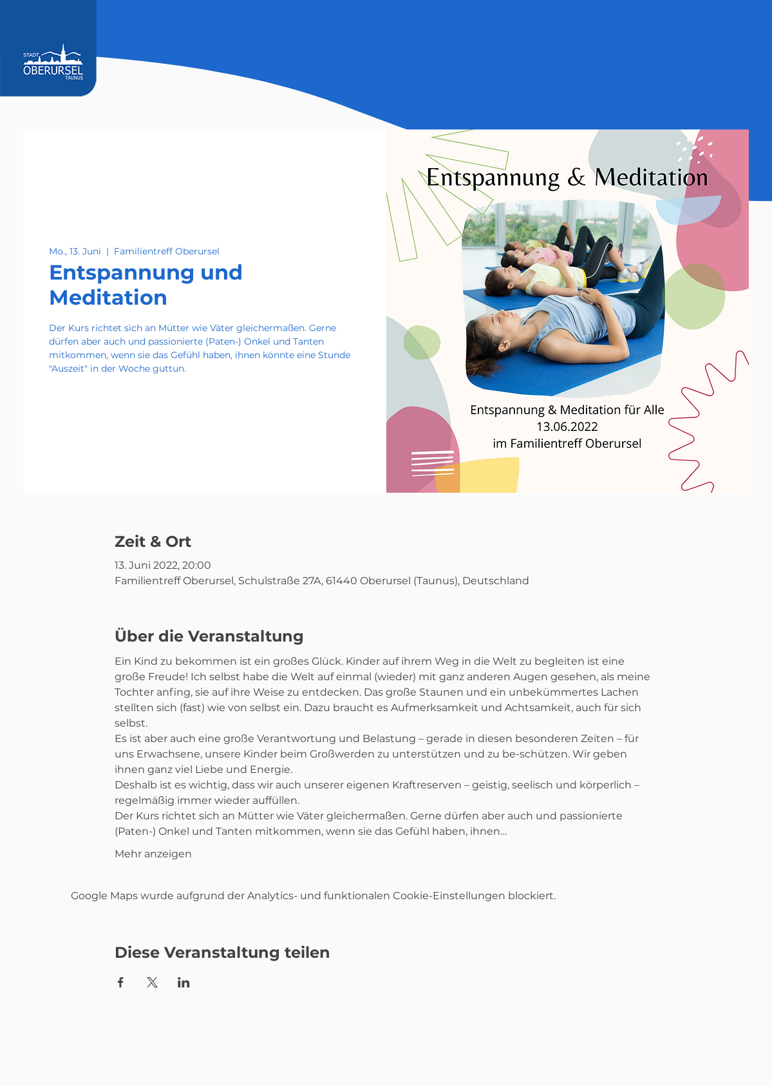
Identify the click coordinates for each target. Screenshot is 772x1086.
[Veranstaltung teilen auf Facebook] (121, 982)
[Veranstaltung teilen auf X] (152, 982)
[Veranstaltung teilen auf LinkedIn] (184, 982)
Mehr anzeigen (153, 854)
